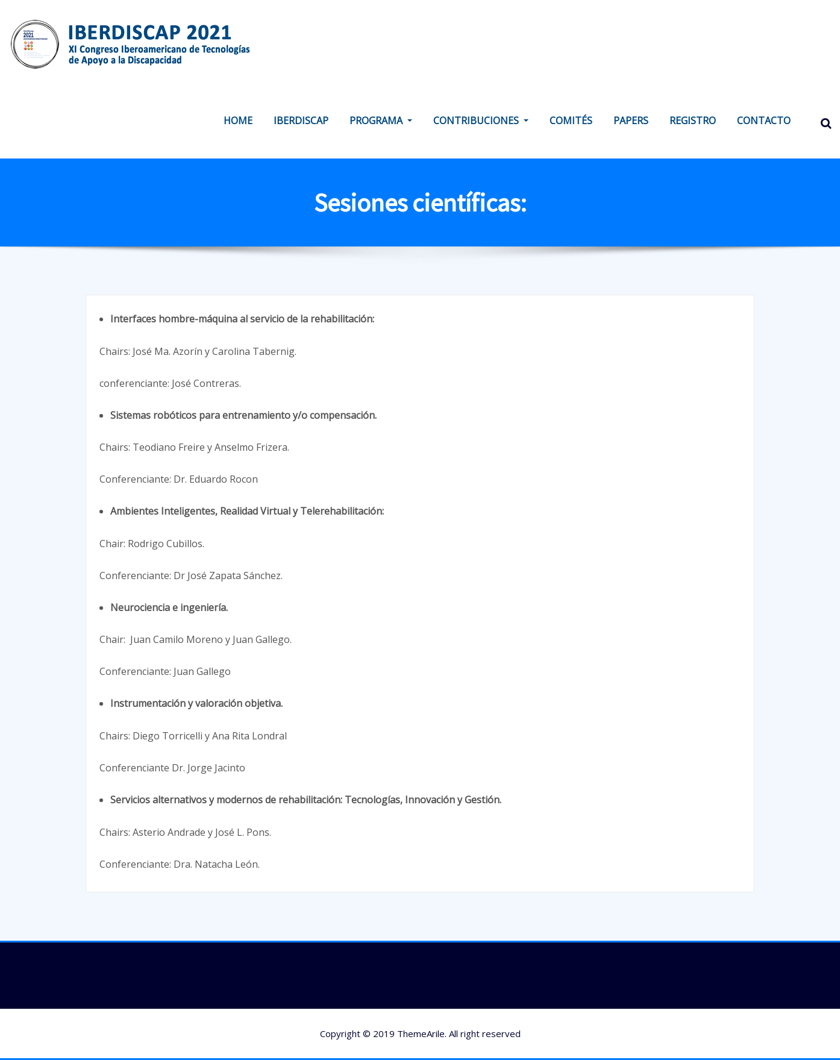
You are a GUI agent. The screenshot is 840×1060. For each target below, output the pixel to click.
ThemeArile (421, 1033)
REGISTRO (692, 120)
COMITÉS (571, 120)
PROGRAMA (380, 120)
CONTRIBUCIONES (480, 120)
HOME (238, 120)
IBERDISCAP (301, 120)
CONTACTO (764, 120)
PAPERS (630, 120)
